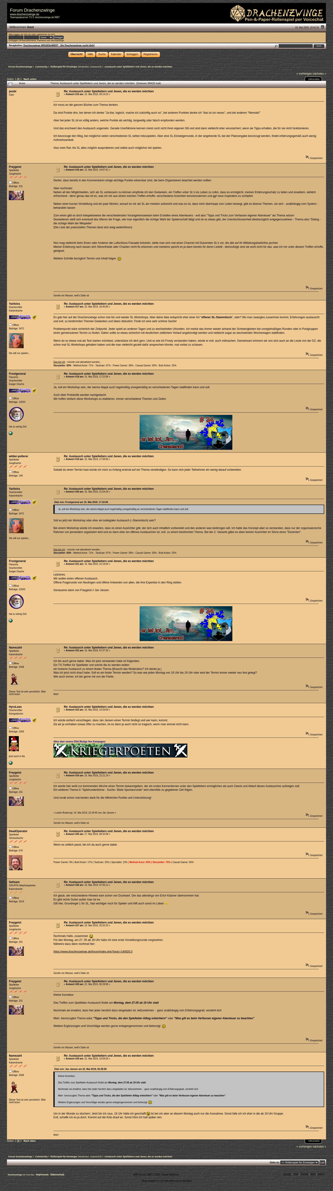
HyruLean (15, 706)
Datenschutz (57, 1174)
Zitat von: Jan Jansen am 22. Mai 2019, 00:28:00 (80, 1069)
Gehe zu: (275, 1162)
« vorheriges (304, 73)
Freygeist (15, 167)
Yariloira (14, 303)
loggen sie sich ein (22, 34)
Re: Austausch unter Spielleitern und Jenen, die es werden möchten (109, 91)
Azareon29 (95, 66)
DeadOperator (18, 831)
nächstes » (319, 73)
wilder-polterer (18, 456)
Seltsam (14, 882)
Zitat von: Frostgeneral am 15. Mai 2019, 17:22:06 (81, 502)
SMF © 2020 (153, 1174)
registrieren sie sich (45, 34)
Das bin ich (59, 362)
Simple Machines (170, 1174)
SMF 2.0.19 (139, 1174)
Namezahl (15, 647)
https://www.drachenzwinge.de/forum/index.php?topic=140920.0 (92, 951)
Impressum (42, 1174)
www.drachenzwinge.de (24, 14)
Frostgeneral (17, 373)
